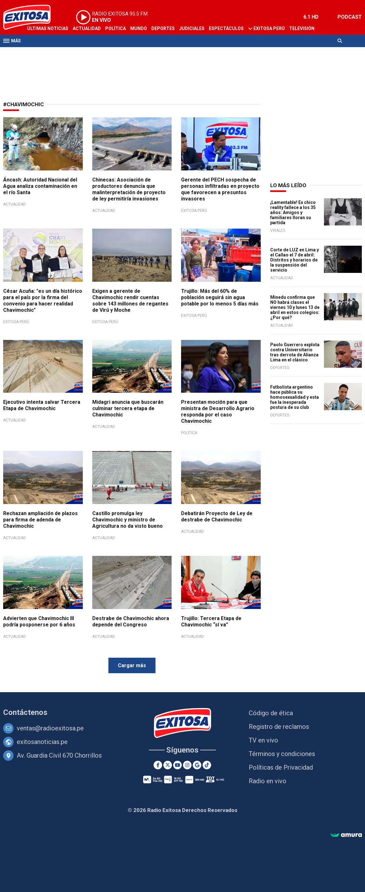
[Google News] (197, 765)
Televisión (301, 28)
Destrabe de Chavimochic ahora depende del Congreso (130, 621)
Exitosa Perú (269, 28)
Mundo (138, 28)
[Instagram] (187, 765)
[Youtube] (177, 765)
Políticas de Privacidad (281, 767)
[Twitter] (167, 765)
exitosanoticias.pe (42, 742)
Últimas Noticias (47, 28)
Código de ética (271, 713)
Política (115, 28)
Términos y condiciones (282, 754)
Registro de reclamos (279, 726)
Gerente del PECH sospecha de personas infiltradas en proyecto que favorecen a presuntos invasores (220, 189)
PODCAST (350, 17)
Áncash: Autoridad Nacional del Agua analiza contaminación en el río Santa (40, 186)
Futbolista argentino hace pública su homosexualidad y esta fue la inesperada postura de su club (294, 397)
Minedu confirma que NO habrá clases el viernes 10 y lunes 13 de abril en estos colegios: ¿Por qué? (294, 307)
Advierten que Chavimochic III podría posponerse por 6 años (39, 621)
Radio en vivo (267, 781)
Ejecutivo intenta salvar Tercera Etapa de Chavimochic (41, 405)
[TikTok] (207, 765)
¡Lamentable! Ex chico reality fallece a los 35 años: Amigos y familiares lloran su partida (293, 212)
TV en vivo (263, 740)
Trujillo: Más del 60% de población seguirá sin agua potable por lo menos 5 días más (220, 297)
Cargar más (132, 665)
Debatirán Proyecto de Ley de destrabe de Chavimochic (216, 516)
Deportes (163, 28)
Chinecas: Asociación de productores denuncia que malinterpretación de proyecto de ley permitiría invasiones (129, 189)
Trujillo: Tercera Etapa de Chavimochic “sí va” (211, 621)
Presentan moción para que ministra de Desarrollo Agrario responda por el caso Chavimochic (217, 411)
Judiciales (191, 28)
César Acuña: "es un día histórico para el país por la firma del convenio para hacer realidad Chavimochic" (42, 300)
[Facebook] (158, 765)
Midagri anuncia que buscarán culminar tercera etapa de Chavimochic (127, 408)
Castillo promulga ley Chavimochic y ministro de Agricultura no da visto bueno (127, 519)
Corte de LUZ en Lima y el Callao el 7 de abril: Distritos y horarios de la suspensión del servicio (294, 260)
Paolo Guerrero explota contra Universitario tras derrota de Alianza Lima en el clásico (294, 352)
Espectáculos (226, 28)
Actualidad (87, 28)
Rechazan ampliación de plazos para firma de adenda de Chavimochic (40, 519)
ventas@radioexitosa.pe (50, 728)
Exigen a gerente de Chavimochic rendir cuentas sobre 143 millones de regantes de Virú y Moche (130, 300)
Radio (33, 53)
